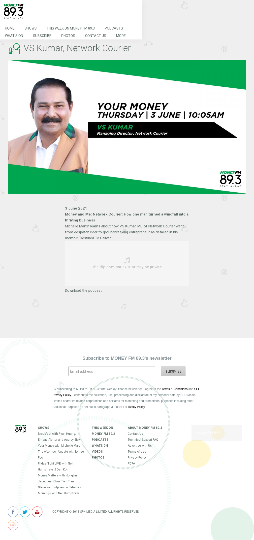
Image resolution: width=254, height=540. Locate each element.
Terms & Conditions (175, 389)
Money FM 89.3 (208, 433)
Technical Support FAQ (143, 439)
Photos (68, 36)
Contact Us (95, 36)
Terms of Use (137, 451)
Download (73, 290)
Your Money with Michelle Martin (60, 445)
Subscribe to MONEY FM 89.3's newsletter (126, 358)
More (121, 36)
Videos (97, 451)
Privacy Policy (137, 457)
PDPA (131, 463)
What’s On (14, 36)
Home (10, 28)
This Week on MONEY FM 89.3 (71, 28)
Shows (31, 28)
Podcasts (114, 28)
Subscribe (42, 36)
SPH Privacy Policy (132, 407)
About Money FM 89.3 (145, 428)
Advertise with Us (140, 445)
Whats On (100, 445)
